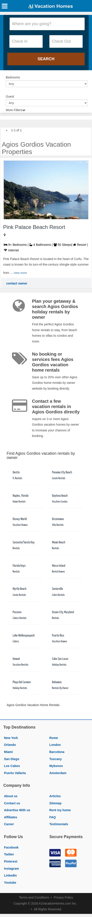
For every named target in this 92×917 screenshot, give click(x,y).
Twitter (9, 854)
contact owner (16, 283)
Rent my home (60, 810)
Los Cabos (12, 766)
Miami (8, 752)
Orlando (10, 745)
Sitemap (55, 803)
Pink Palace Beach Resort (34, 227)
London (55, 745)
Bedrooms (13, 77)
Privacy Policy (63, 897)
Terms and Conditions (34, 897)
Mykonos (56, 766)
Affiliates (10, 817)
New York (11, 738)
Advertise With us (17, 810)
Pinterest (10, 861)
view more (20, 272)
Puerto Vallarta (15, 773)
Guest (10, 96)
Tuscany (55, 759)
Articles (55, 796)
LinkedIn (10, 875)
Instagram (11, 868)
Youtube (10, 882)
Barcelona (56, 752)
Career (9, 824)
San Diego (11, 759)
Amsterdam (57, 773)
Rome (53, 738)
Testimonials (58, 824)
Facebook (11, 847)
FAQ (52, 817)
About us (11, 796)
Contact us (12, 803)
